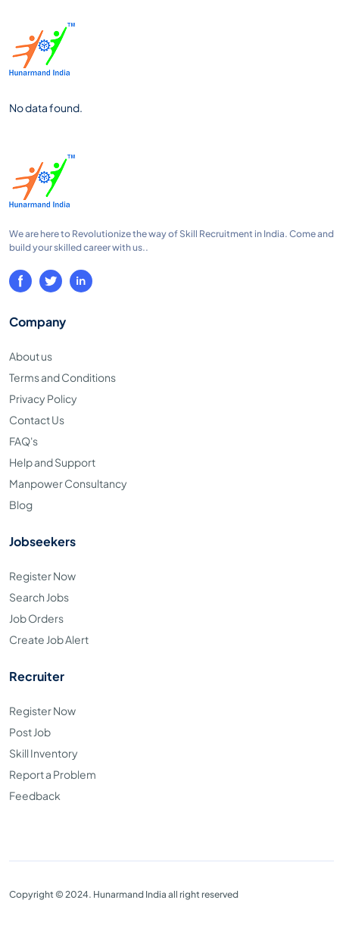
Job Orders (36, 618)
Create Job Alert (49, 639)
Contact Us (36, 420)
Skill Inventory (43, 753)
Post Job (30, 732)
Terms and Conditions (62, 377)
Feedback (35, 795)
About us (30, 356)
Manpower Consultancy (68, 483)
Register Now (42, 576)
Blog (21, 504)
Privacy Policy (43, 398)
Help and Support (52, 462)
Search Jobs (39, 597)
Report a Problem (52, 774)
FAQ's (23, 441)
